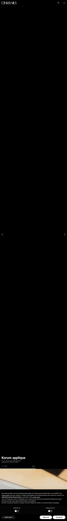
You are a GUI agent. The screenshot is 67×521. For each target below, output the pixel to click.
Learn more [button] (8, 517)
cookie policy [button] (36, 497)
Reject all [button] (46, 517)
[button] (64, 2)
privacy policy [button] (6, 495)
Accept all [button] (59, 517)
